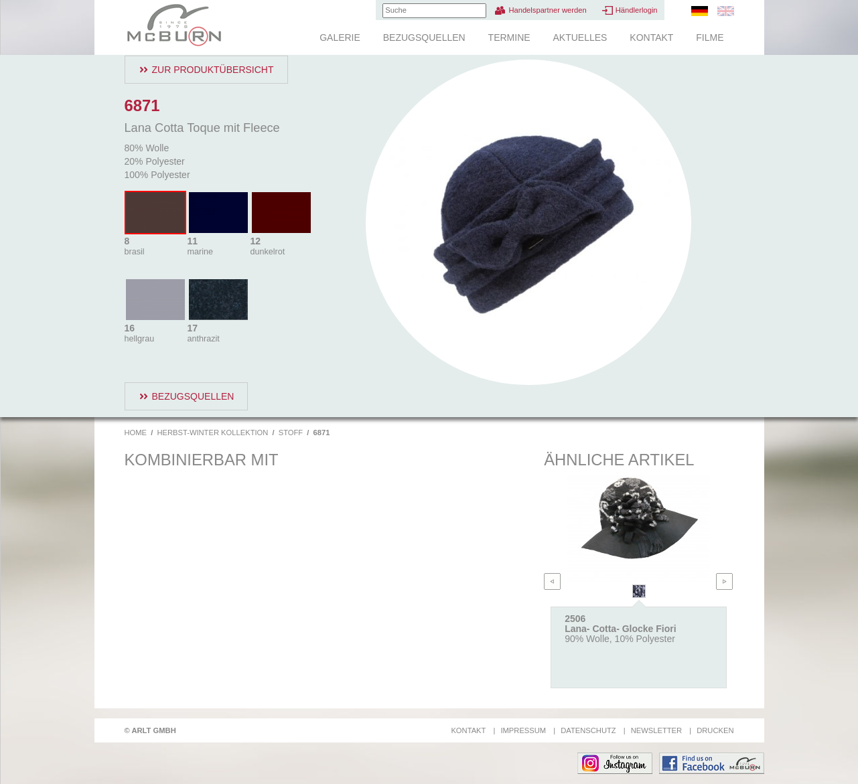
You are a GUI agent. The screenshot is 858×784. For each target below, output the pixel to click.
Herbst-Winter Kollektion (212, 432)
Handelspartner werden (547, 10)
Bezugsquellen (424, 37)
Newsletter (656, 730)
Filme (709, 37)
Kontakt (651, 37)
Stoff (291, 432)
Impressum (523, 730)
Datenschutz (588, 730)
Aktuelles (580, 37)
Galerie (339, 37)
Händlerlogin (637, 10)
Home (136, 432)
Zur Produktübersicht (213, 69)
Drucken (715, 730)
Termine (509, 37)
